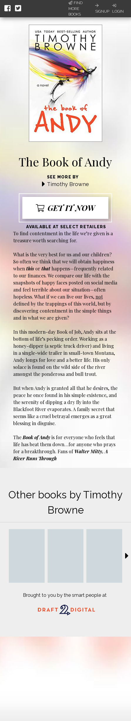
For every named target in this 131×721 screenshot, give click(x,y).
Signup (102, 8)
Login (118, 8)
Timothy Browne (68, 184)
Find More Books (75, 8)
